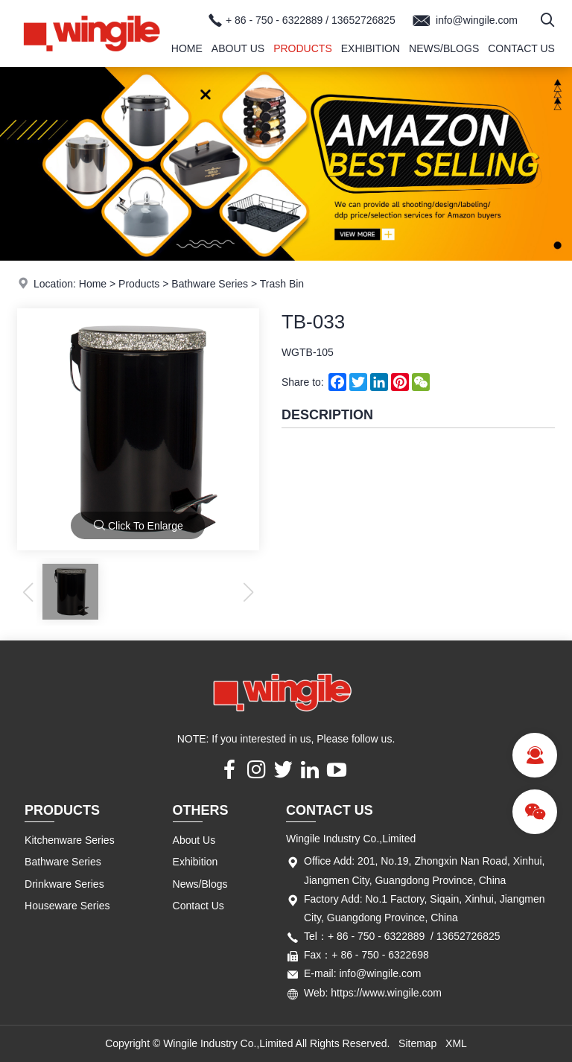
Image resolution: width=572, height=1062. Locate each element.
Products (302, 48)
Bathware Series (209, 284)
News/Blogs (444, 48)
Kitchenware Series (70, 840)
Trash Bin (282, 284)
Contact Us (521, 48)
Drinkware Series (64, 884)
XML (456, 1043)
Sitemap (417, 1043)
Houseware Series (67, 906)
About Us (238, 48)
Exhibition (370, 48)
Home (187, 48)
